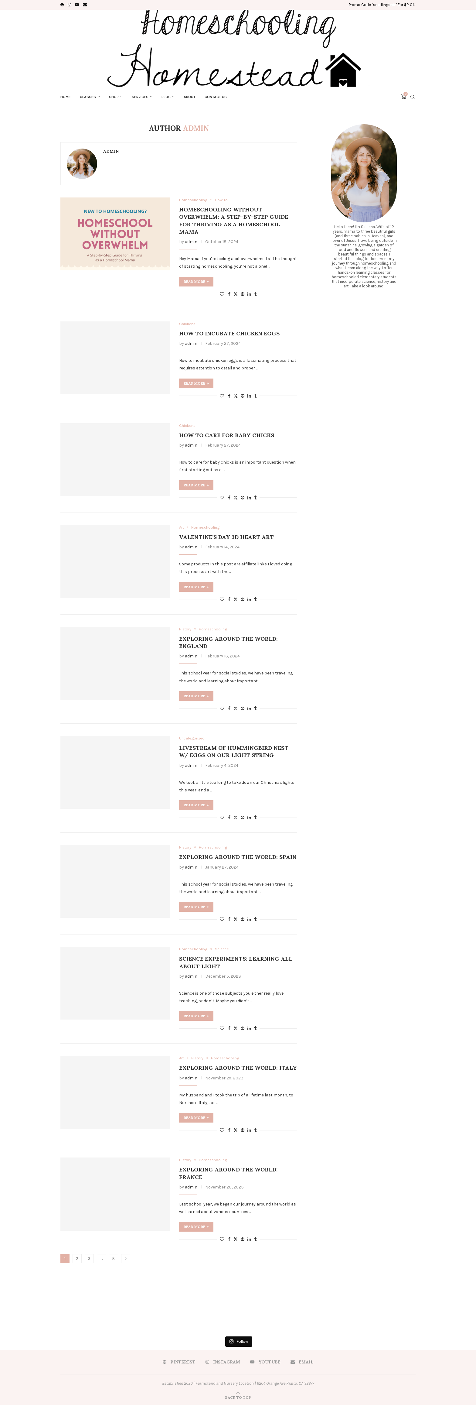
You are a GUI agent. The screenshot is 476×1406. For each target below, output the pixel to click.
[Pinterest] (62, 5)
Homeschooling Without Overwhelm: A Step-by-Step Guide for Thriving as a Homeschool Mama (233, 220)
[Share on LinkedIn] (249, 294)
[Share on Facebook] (229, 294)
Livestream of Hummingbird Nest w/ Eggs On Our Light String (233, 752)
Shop (114, 97)
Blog (166, 97)
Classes (88, 97)
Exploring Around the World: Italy (238, 1068)
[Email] (85, 5)
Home (65, 97)
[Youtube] (77, 5)
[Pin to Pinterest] (242, 294)
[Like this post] (222, 294)
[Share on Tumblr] (255, 294)
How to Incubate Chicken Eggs (229, 333)
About (189, 97)
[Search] (413, 97)
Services (140, 97)
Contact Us (216, 97)
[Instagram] (69, 5)
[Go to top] (238, 1398)
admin (111, 151)
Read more (196, 281)
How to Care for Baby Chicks (226, 435)
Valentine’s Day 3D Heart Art (226, 537)
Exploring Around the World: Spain (238, 857)
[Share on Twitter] (235, 294)
